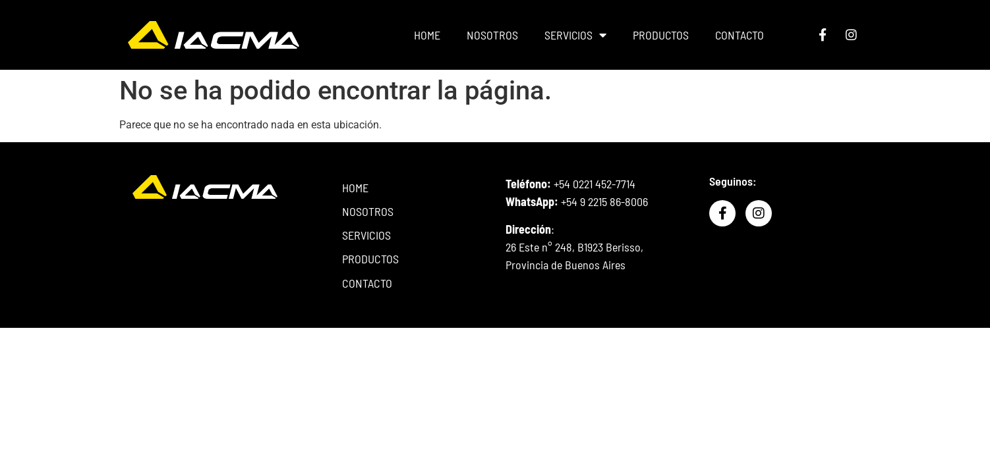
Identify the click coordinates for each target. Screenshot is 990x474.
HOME (425, 35)
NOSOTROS (490, 35)
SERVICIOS (573, 34)
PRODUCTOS (659, 35)
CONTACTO (737, 35)
